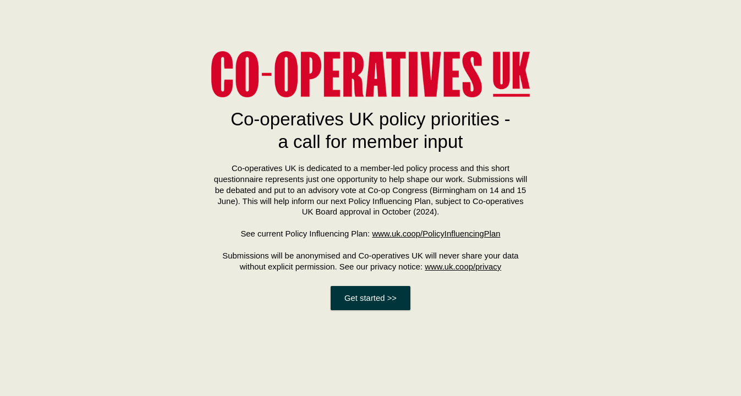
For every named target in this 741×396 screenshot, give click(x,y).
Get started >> (370, 298)
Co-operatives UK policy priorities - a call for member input (370, 130)
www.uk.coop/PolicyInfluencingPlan (436, 233)
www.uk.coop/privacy (463, 266)
